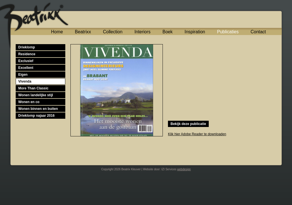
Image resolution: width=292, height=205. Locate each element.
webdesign (184, 169)
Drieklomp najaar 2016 (36, 116)
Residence (26, 54)
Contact (258, 31)
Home (57, 31)
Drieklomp (26, 47)
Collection (112, 31)
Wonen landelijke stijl (35, 95)
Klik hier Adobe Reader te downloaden (197, 134)
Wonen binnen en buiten (38, 109)
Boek (168, 31)
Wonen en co (28, 102)
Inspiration (194, 31)
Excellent (25, 68)
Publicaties (227, 31)
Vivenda (24, 81)
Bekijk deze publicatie (188, 124)
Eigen (23, 75)
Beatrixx (83, 31)
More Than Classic (33, 88)
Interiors (142, 31)
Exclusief (25, 61)
